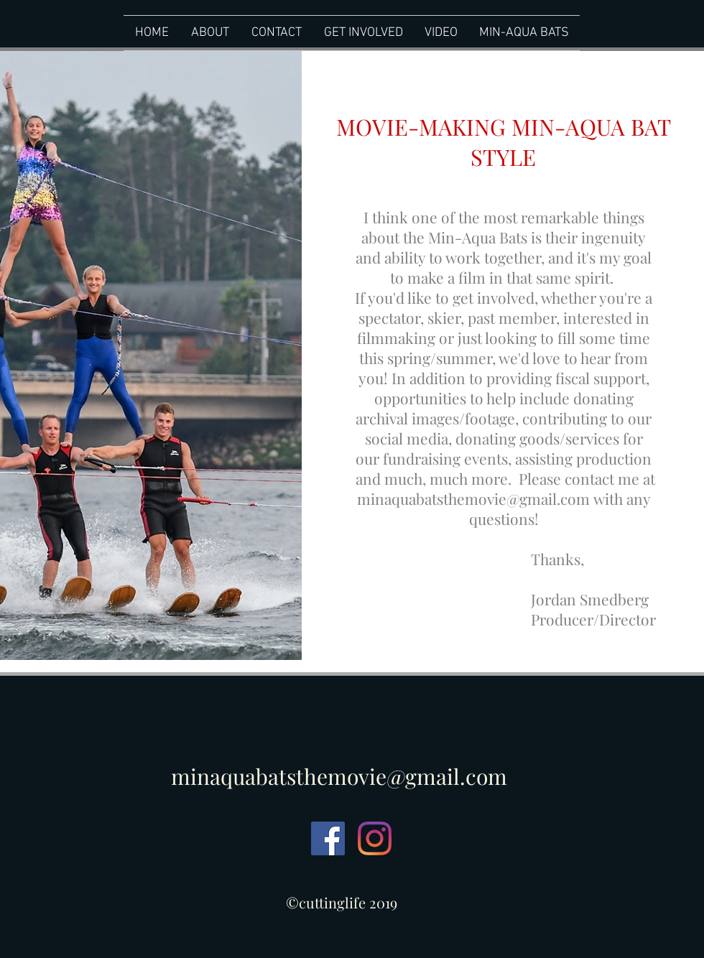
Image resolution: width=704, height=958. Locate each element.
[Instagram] (375, 838)
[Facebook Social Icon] (328, 838)
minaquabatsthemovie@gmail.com (473, 498)
